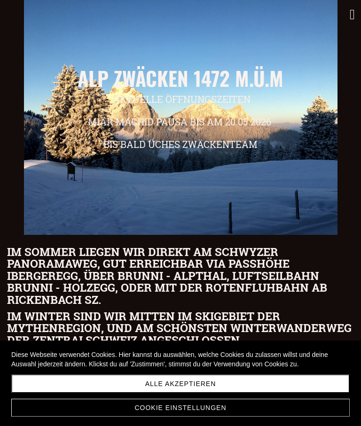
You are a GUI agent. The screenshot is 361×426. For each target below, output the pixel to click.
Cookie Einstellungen (180, 407)
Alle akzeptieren (180, 383)
